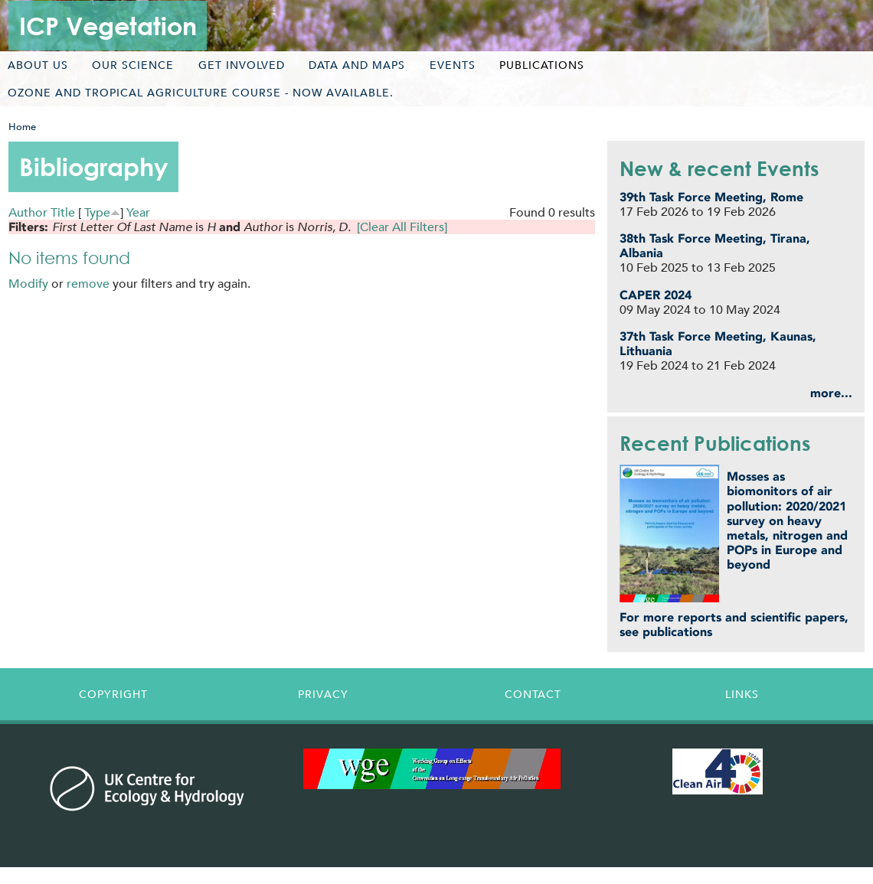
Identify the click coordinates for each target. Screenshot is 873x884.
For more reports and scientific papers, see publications (734, 624)
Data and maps (357, 65)
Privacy (323, 694)
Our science (133, 65)
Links (742, 694)
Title (63, 212)
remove (88, 284)
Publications (541, 65)
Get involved (241, 65)
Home (22, 126)
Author (27, 212)
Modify (28, 284)
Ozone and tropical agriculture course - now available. (201, 92)
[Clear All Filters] (402, 227)
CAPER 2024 (656, 295)
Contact (533, 694)
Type (97, 212)
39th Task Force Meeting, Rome (711, 197)
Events (453, 65)
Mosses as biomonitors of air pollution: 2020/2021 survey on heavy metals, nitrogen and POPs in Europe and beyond (787, 520)
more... (831, 393)
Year (138, 212)
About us (38, 65)
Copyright (113, 694)
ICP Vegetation (108, 26)
